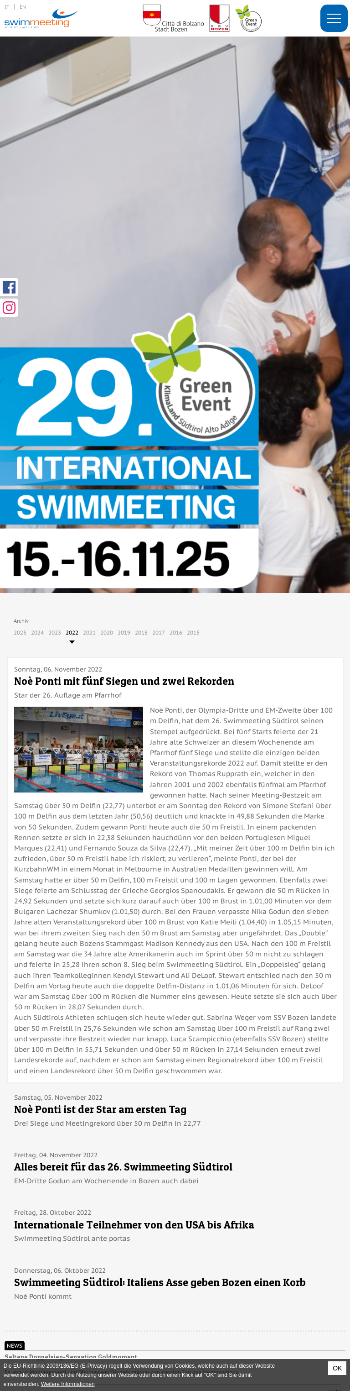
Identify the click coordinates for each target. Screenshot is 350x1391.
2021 (89, 632)
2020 (106, 632)
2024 (37, 632)
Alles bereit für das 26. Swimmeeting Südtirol (123, 1166)
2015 (193, 632)
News (14, 1345)
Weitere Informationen (68, 1384)
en (23, 6)
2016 (176, 632)
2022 (72, 632)
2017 (158, 632)
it (7, 6)
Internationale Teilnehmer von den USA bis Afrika (134, 1224)
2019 (124, 632)
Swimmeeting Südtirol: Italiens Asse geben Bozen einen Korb (160, 1282)
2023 (54, 632)
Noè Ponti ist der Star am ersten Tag (100, 1109)
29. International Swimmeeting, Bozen (41, 18)
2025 (20, 632)
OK (337, 1368)
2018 (141, 632)
